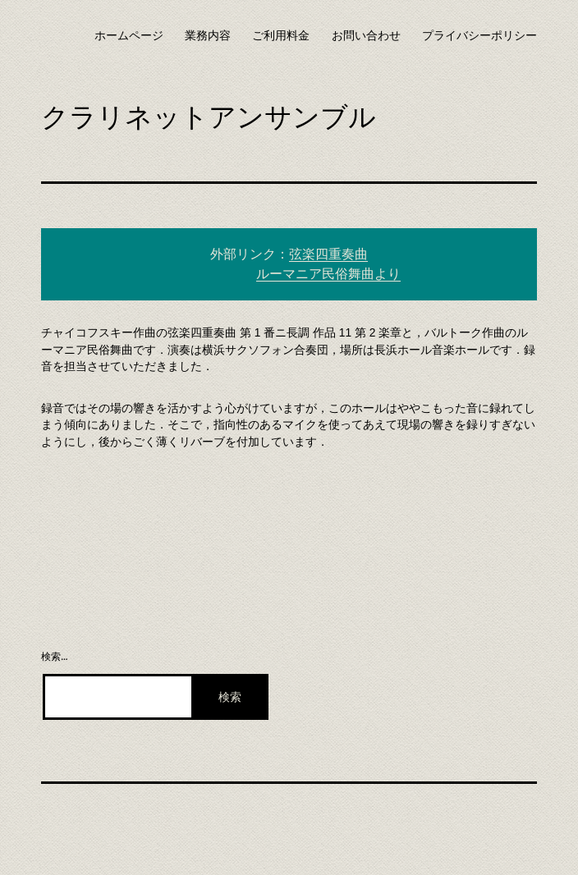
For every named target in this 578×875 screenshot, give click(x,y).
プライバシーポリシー (479, 35)
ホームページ (128, 35)
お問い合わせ (366, 35)
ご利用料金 (281, 35)
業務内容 (208, 35)
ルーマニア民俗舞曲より (328, 274)
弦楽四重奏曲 (328, 254)
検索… (54, 656)
